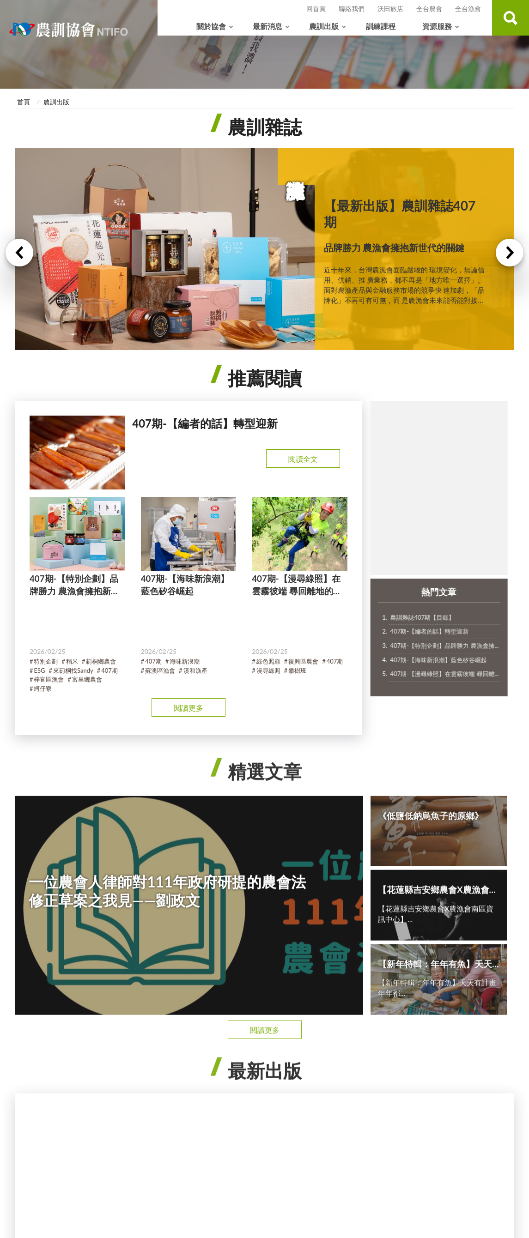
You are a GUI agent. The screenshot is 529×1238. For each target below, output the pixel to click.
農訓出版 (324, 26)
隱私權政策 (202, 1145)
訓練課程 (380, 26)
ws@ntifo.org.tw (217, 1205)
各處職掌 (35, 1098)
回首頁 (316, 8)
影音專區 (435, 1098)
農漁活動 (135, 1054)
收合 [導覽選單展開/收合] (264, 1009)
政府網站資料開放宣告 (300, 1145)
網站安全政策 (243, 1145)
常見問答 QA (440, 1083)
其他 (128, 1098)
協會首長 (35, 1083)
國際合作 (35, 1113)
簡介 (28, 1054)
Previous (19, 260)
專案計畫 (135, 1083)
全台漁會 (468, 8)
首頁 (23, 102)
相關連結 (435, 1113)
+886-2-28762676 (220, 1195)
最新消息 (267, 26)
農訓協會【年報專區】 (454, 1054)
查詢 (510, 18)
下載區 (431, 1069)
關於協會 (211, 26)
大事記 (31, 1069)
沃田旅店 (390, 8)
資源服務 (437, 26)
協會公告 (135, 1069)
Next (509, 260)
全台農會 (429, 8)
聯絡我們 (352, 8)
